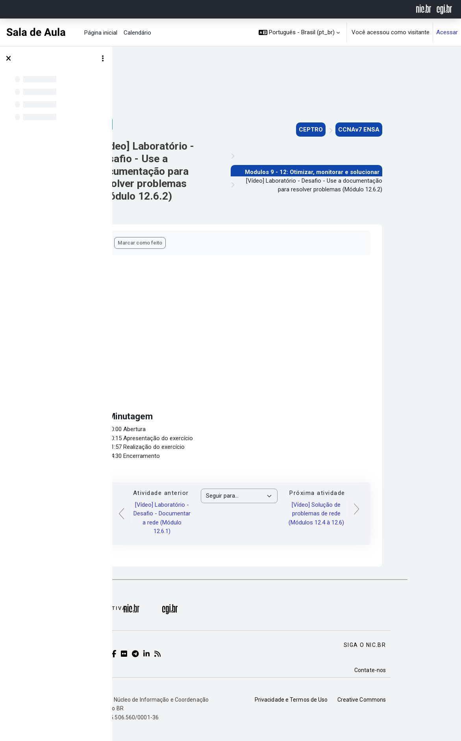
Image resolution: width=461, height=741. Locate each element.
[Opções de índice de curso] (102, 58)
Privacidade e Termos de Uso (339, 709)
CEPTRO (358, 129)
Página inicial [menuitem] (100, 32)
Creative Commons (409, 709)
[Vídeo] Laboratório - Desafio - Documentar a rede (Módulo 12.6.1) (209, 518)
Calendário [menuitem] (137, 32)
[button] (299, 32)
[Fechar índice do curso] (8, 58)
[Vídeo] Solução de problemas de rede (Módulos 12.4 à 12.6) (364, 513)
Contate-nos (417, 679)
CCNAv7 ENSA (406, 129)
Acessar (447, 32)
